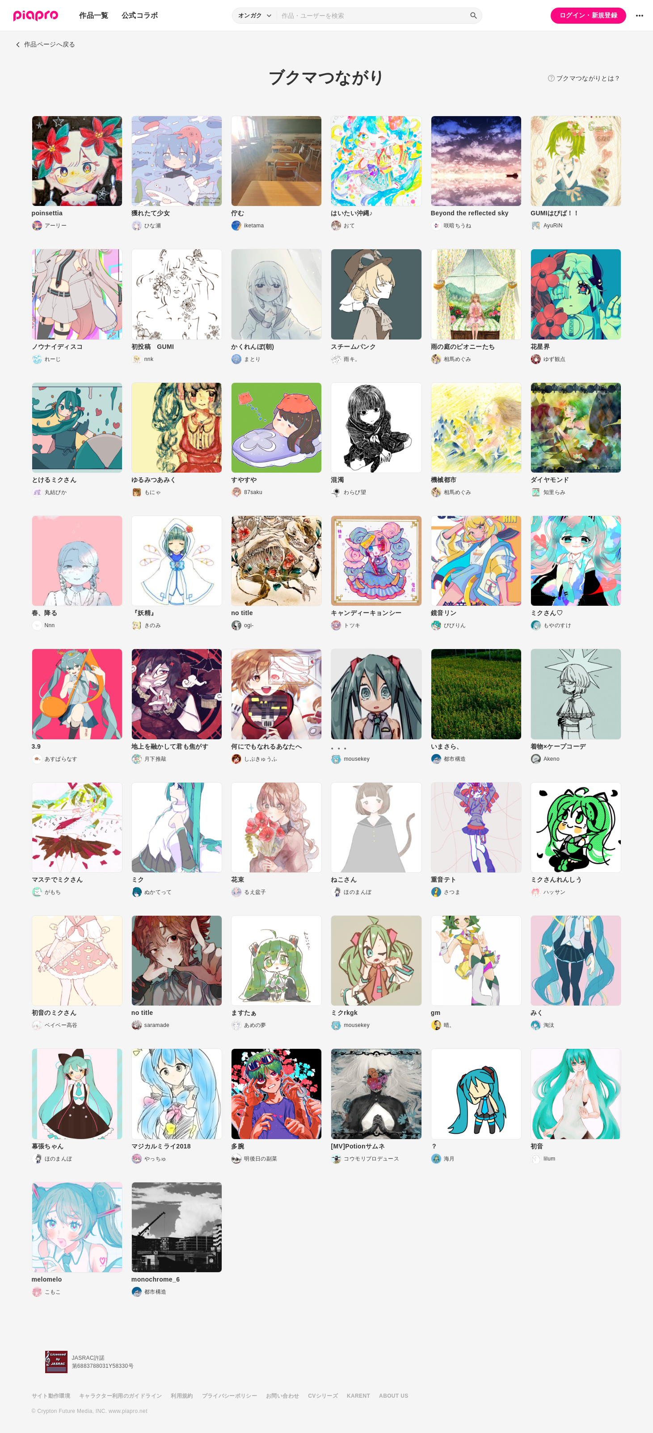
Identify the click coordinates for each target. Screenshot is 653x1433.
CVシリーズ (323, 1396)
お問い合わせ (282, 1396)
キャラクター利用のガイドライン (120, 1396)
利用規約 (182, 1396)
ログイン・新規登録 (588, 15)
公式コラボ (140, 15)
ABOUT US (393, 1396)
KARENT (358, 1396)
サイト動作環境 (51, 1396)
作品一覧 (93, 15)
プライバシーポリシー (229, 1396)
